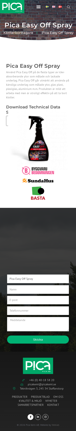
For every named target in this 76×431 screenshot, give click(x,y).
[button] (38, 6)
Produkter (19, 397)
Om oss (58, 397)
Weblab (55, 424)
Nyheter (51, 401)
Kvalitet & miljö (30, 401)
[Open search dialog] (71, 8)
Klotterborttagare (18, 32)
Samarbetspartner (31, 405)
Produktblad (40, 397)
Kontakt (53, 405)
